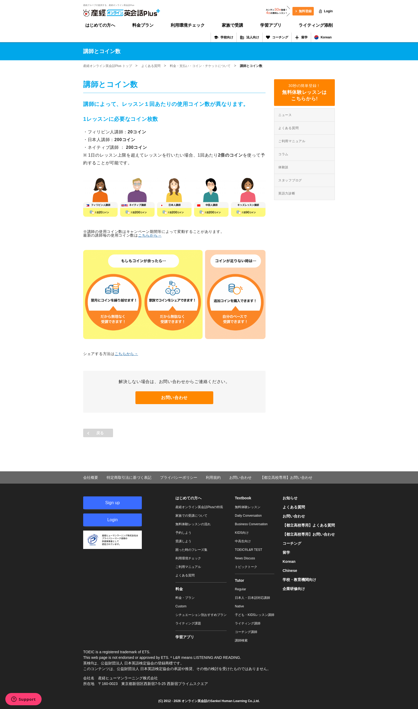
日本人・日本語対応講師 (252, 598)
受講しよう (183, 541)
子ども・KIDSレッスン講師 (254, 615)
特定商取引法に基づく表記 (129, 477)
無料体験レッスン (247, 507)
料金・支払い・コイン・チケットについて (200, 66)
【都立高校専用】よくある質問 (309, 525)
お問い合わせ (174, 397)
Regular (240, 589)
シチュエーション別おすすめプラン (201, 615)
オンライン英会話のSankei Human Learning (214, 701)
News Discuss (245, 558)
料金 (179, 589)
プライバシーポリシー (178, 477)
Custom (180, 606)
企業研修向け (294, 589)
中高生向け (243, 541)
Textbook (243, 498)
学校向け (223, 37)
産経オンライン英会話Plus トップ (107, 66)
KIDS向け (242, 533)
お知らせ (290, 498)
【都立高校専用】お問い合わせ (286, 477)
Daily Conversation (248, 515)
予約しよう (183, 533)
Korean (323, 37)
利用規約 (213, 477)
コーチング (277, 37)
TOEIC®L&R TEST (248, 550)
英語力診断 (286, 193)
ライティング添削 (316, 25)
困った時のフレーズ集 (191, 550)
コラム (283, 154)
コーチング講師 (246, 632)
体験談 (283, 167)
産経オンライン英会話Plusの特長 (199, 507)
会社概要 (90, 477)
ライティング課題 (188, 623)
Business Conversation (251, 524)
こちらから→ (150, 235)
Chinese (290, 570)
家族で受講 (232, 25)
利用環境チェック (188, 25)
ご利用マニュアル (292, 141)
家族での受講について (191, 515)
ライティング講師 (247, 623)
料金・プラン (185, 598)
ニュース (285, 115)
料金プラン (143, 25)
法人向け (249, 37)
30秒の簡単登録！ (304, 92)
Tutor (239, 580)
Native (239, 606)
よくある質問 (150, 66)
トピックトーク (246, 567)
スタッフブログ (290, 180)
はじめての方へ (100, 25)
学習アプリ (271, 25)
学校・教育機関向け (299, 579)
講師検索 (241, 640)
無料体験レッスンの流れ (193, 524)
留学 (301, 37)
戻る (100, 433)
